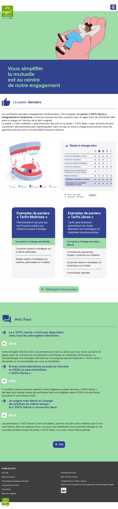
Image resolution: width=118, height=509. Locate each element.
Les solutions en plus (10, 485)
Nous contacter (8, 477)
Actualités (6, 489)
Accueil (5, 473)
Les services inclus (68, 473)
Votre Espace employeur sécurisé (15, 481)
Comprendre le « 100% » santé (73, 481)
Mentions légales (9, 493)
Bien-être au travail (69, 477)
